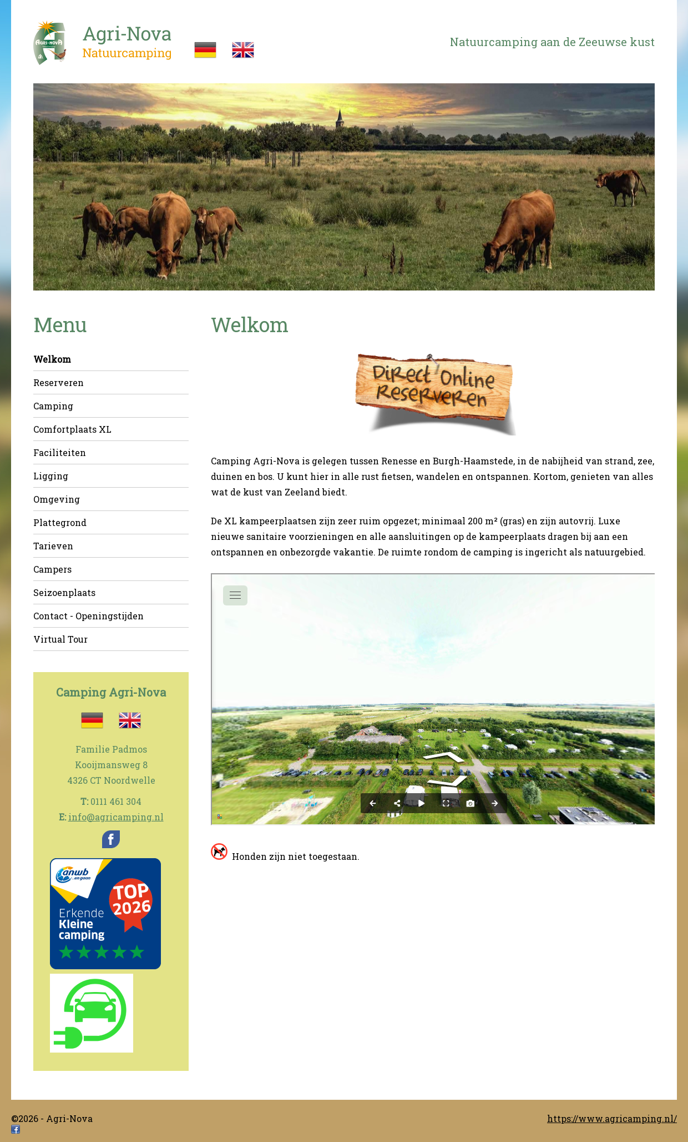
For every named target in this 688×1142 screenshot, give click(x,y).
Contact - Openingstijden (88, 616)
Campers (52, 569)
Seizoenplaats (64, 592)
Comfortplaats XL (72, 429)
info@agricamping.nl (116, 817)
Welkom (52, 359)
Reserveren (58, 382)
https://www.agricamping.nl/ (612, 1118)
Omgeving (56, 499)
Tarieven (53, 546)
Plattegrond (60, 522)
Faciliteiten (59, 452)
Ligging (50, 476)
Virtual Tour (60, 639)
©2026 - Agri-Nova (52, 1118)
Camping (53, 406)
